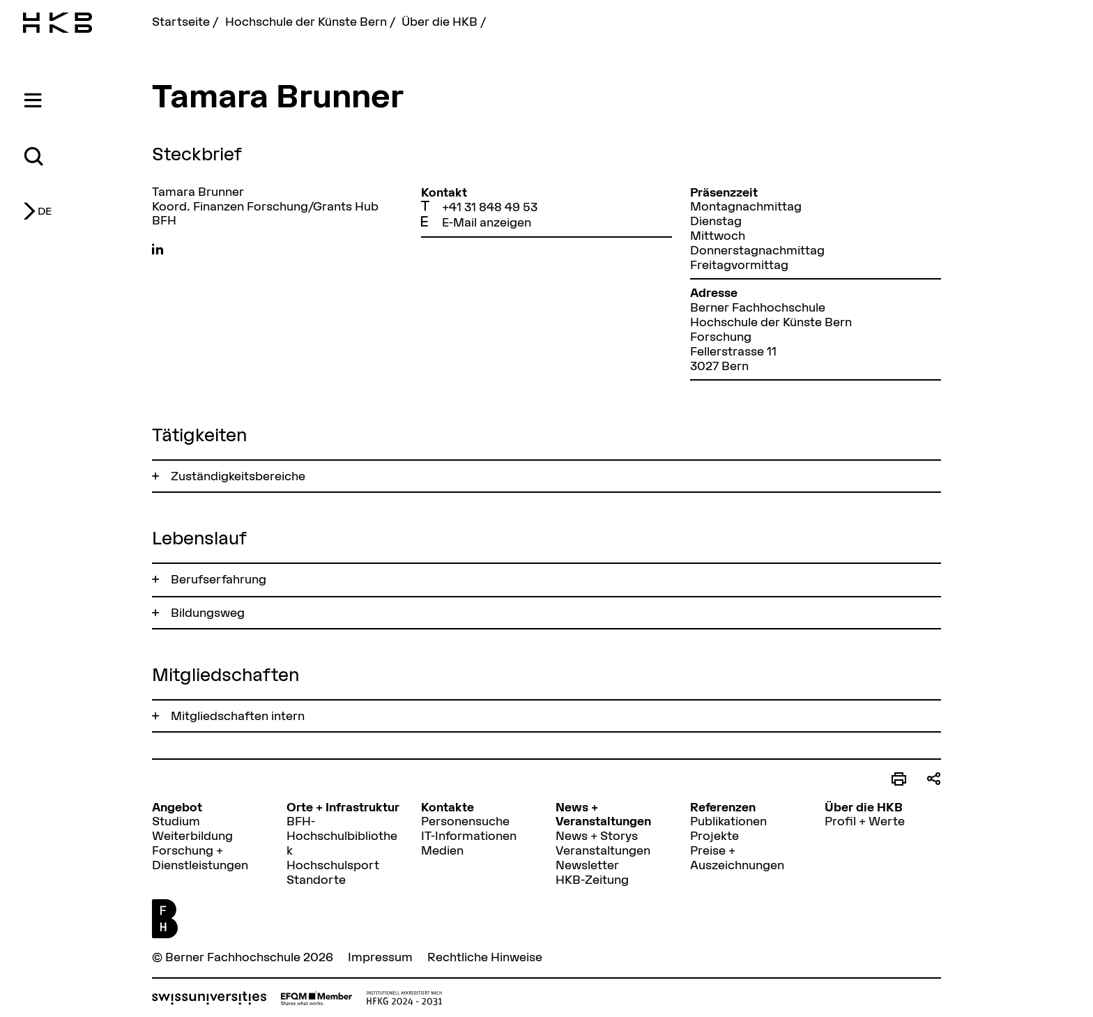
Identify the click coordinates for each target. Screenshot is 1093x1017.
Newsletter (587, 864)
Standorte (316, 879)
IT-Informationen (469, 835)
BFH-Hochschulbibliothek (341, 835)
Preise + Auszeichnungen (737, 857)
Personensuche (465, 820)
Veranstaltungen (603, 850)
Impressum (380, 956)
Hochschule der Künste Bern (307, 21)
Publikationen (728, 820)
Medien (442, 850)
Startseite (182, 21)
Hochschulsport (332, 864)
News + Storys (597, 835)
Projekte (714, 835)
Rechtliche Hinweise (484, 956)
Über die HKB (441, 21)
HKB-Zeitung (592, 879)
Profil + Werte (865, 820)
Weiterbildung (192, 835)
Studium (176, 820)
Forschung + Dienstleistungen (200, 857)
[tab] (35, 101)
